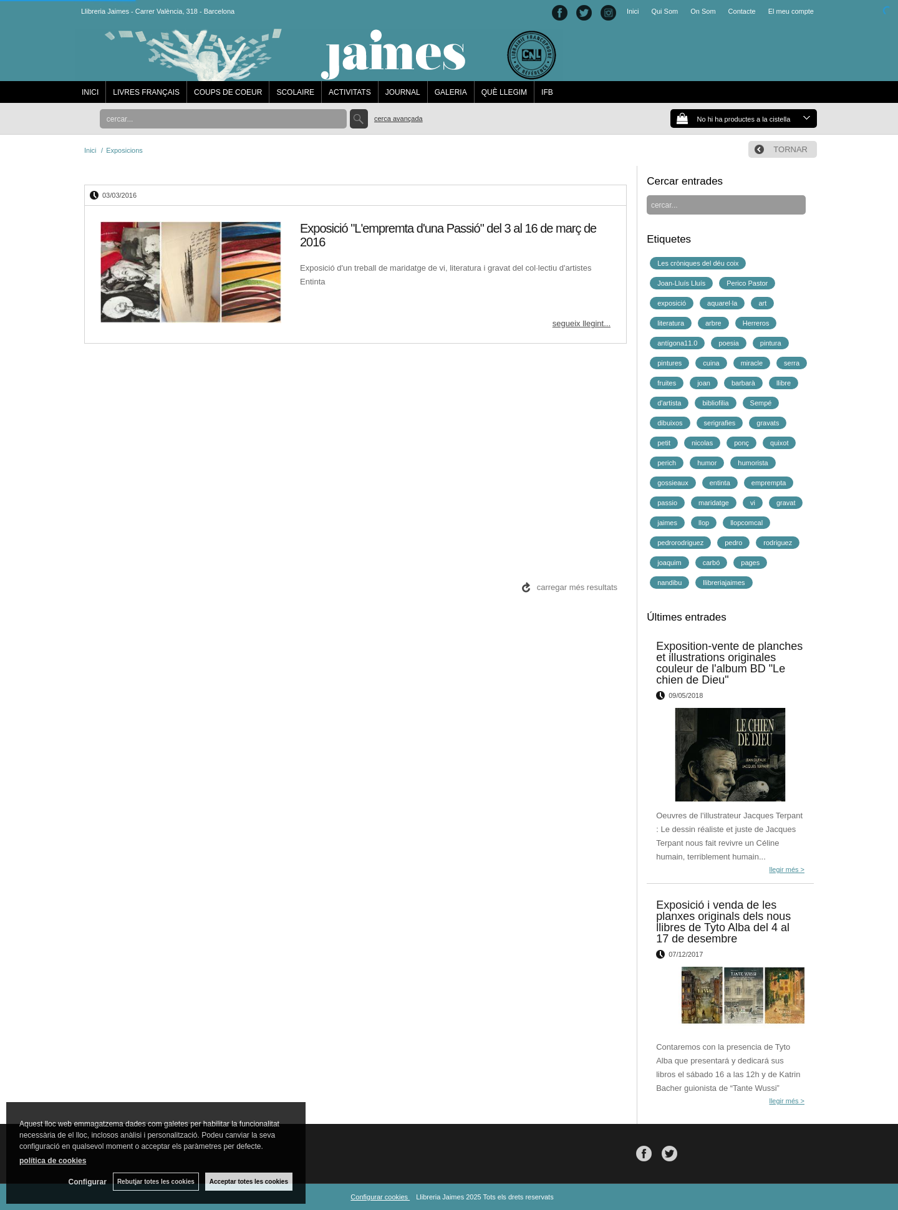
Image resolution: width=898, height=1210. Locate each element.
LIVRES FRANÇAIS (146, 92)
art (762, 303)
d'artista (669, 403)
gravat (786, 502)
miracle (752, 363)
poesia (728, 343)
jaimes (667, 522)
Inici (633, 11)
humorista (753, 463)
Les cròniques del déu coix (697, 263)
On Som (702, 11)
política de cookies (52, 1160)
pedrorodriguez (680, 542)
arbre (713, 323)
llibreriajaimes (724, 582)
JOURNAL (402, 92)
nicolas (702, 443)
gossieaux (672, 482)
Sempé (761, 403)
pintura (770, 343)
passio (667, 502)
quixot (779, 443)
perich (666, 463)
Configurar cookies (380, 1197)
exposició (671, 303)
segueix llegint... (582, 323)
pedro (733, 542)
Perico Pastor (747, 283)
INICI (90, 92)
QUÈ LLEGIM (504, 92)
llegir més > (786, 869)
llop (703, 522)
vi (752, 502)
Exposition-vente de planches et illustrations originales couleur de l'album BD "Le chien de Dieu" (729, 663)
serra (791, 363)
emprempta (768, 482)
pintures (669, 363)
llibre (783, 383)
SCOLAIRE (295, 92)
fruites (666, 383)
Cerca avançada (398, 118)
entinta (720, 482)
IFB (547, 92)
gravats (767, 423)
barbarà (743, 383)
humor (707, 463)
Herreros (756, 323)
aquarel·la (722, 303)
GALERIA (451, 92)
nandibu (669, 582)
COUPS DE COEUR (228, 92)
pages (750, 562)
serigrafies (720, 423)
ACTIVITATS (350, 92)
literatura (670, 323)
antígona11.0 (677, 343)
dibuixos (669, 423)
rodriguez (777, 542)
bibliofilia (715, 403)
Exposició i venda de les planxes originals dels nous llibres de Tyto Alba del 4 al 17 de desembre (723, 922)
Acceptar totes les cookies (249, 1181)
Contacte (742, 11)
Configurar (88, 1182)
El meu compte (791, 11)
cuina (711, 363)
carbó (711, 562)
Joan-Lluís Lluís (681, 283)
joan (703, 383)
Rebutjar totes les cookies (156, 1181)
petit (663, 443)
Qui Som (664, 11)
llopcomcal (746, 522)
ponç (741, 443)
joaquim (669, 562)
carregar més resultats (577, 587)
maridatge (713, 502)
